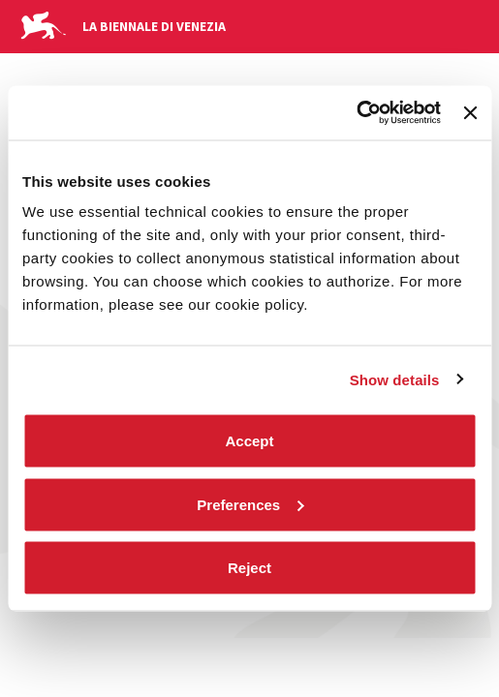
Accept (249, 441)
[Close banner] (470, 112)
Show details (395, 379)
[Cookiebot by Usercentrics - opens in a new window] (356, 113)
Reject (249, 568)
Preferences (250, 504)
